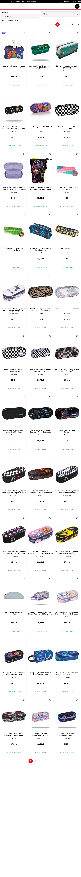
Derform (67, 131)
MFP (67, 253)
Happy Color (67, 71)
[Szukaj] (77, 6)
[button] (20, 16)
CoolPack (40, 71)
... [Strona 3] (67, 24)
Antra (14, 617)
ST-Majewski (40, 495)
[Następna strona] (78, 24)
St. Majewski (14, 495)
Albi (14, 71)
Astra (40, 131)
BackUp (67, 374)
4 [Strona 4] (72, 24)
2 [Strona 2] (62, 24)
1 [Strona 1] (57, 24)
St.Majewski (14, 313)
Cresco (67, 192)
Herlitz (40, 253)
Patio (14, 131)
